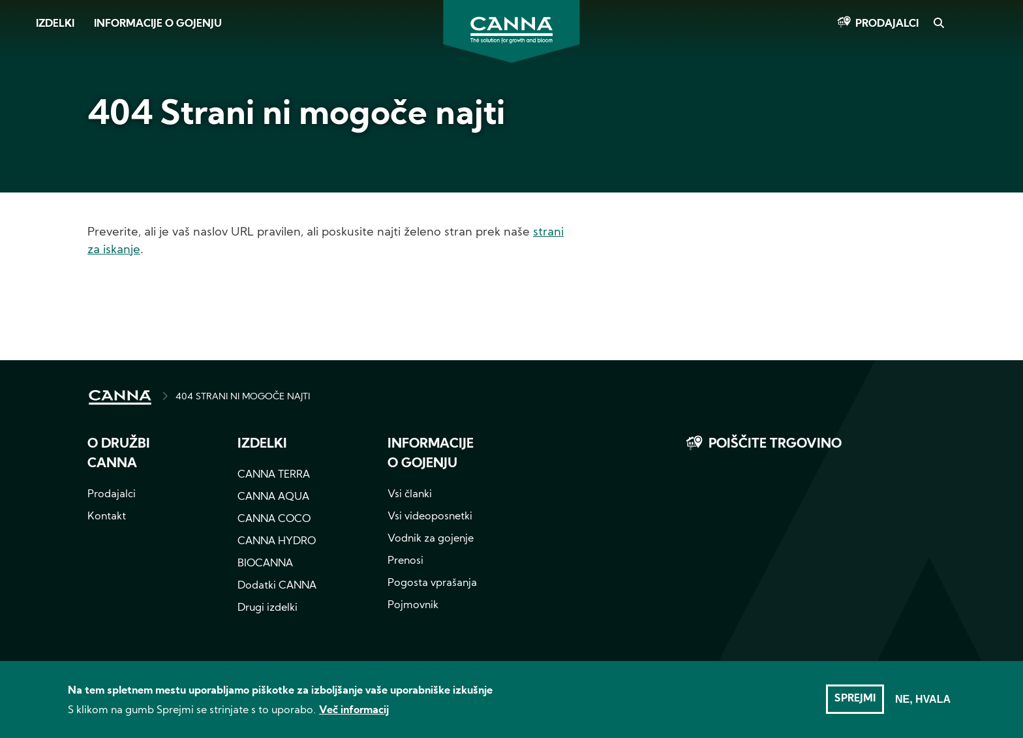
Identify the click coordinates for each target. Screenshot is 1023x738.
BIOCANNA (265, 564)
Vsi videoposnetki (430, 517)
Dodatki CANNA (276, 586)
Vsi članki (410, 494)
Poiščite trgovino (775, 444)
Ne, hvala (923, 704)
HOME (120, 397)
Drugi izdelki (267, 608)
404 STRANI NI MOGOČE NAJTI (243, 397)
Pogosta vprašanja (432, 583)
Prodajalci (887, 24)
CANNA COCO (274, 519)
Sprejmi (855, 704)
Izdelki (55, 24)
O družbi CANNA (118, 454)
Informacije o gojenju (158, 24)
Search (938, 24)
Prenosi (405, 561)
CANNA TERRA (273, 475)
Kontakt (106, 517)
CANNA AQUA (273, 497)
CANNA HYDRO (276, 541)
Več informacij (354, 716)
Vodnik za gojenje (431, 539)
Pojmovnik (413, 605)
